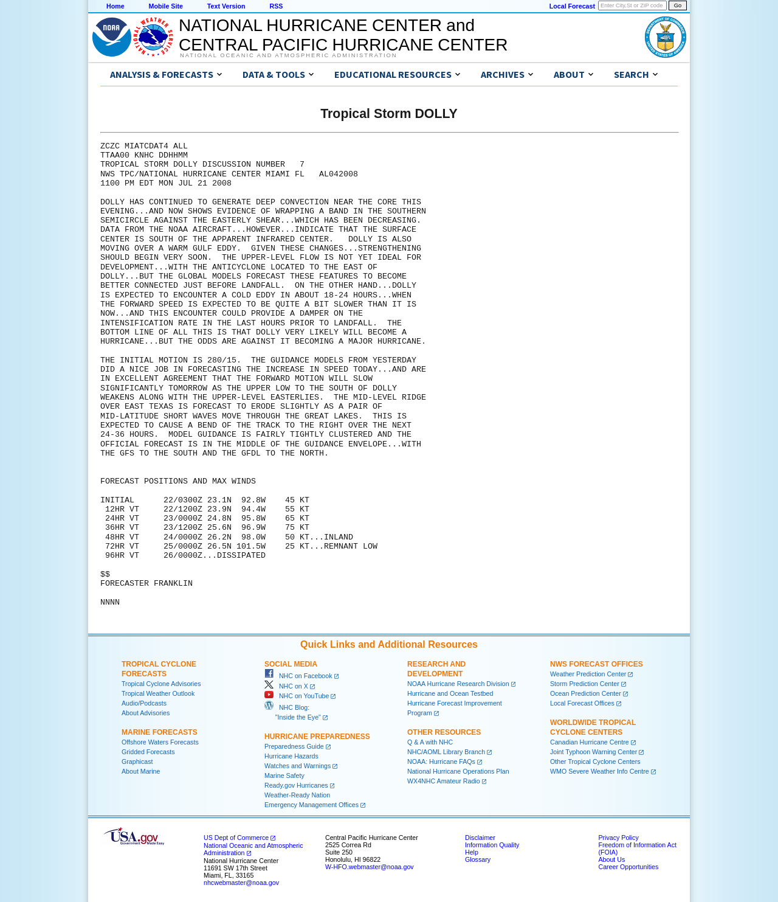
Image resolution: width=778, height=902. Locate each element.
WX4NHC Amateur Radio (443, 781)
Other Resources (444, 732)
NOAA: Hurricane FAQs (441, 761)
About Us (611, 859)
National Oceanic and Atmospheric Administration (288, 55)
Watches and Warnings (297, 765)
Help (471, 852)
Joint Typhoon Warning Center (593, 751)
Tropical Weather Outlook (158, 693)
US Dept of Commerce (236, 837)
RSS (276, 6)
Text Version (226, 6)
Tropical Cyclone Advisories (161, 683)
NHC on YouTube (296, 695)
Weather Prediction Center (588, 674)
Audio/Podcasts (144, 703)
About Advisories (146, 712)
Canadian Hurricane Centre (589, 742)
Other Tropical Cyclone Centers (595, 761)
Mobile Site (166, 6)
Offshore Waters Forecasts (160, 742)
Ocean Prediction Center (585, 693)
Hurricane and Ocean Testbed (450, 693)
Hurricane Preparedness (317, 736)
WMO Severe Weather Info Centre (599, 771)
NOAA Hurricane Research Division (458, 683)
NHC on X (286, 686)
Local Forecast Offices (582, 703)
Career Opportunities (628, 866)
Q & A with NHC (430, 742)
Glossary (478, 859)
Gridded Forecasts (148, 751)
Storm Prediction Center (584, 683)
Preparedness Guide (294, 746)
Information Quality (492, 844)
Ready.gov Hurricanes (296, 785)
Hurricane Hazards (291, 756)
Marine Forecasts (160, 732)
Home (115, 6)
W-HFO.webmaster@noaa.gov (369, 866)
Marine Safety (284, 775)
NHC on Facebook (298, 675)
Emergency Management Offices (311, 804)
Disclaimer (480, 837)
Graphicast (137, 761)
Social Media (290, 664)
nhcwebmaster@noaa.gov (241, 882)
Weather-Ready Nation (297, 795)
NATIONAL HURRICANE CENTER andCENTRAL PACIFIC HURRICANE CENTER (343, 35)
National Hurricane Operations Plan (458, 771)
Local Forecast (572, 6)
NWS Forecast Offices (596, 664)
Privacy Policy (618, 837)
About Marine (141, 771)
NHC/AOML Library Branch (446, 751)
